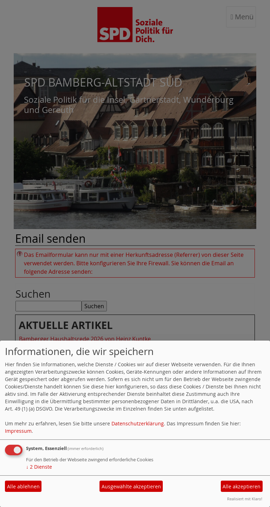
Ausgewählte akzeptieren (131, 486)
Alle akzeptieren (242, 486)
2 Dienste (39, 466)
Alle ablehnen (23, 486)
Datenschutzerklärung (137, 423)
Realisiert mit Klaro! (244, 498)
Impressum (18, 430)
